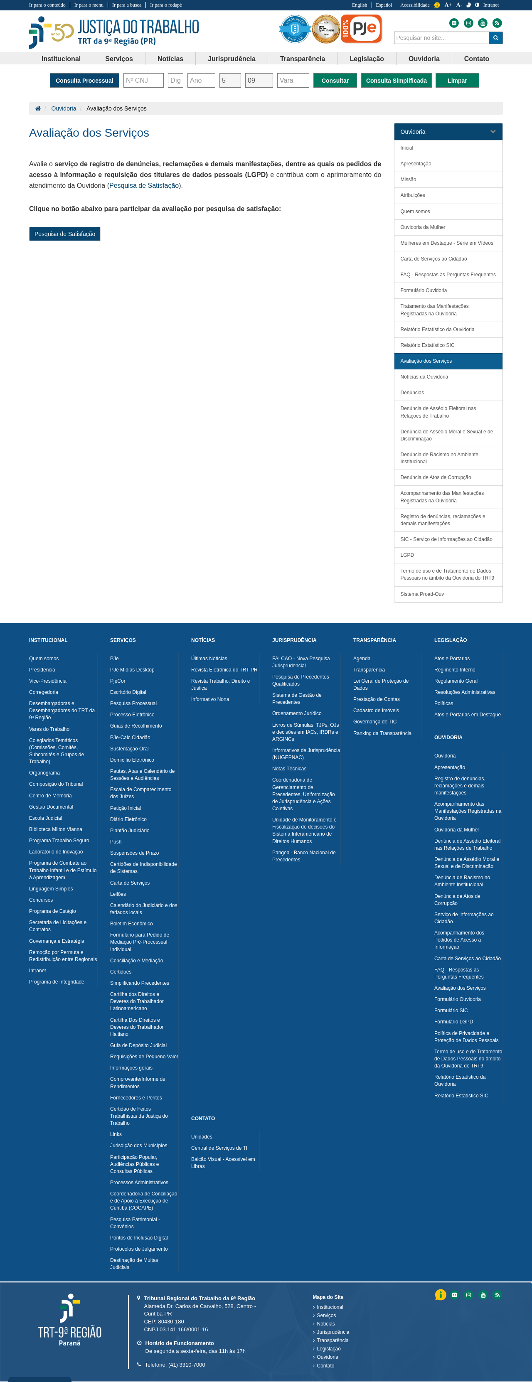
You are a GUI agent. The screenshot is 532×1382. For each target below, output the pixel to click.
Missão (408, 179)
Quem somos (415, 211)
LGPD (407, 555)
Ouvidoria (64, 108)
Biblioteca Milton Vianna (55, 829)
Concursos (41, 900)
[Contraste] (477, 5)
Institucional (330, 1307)
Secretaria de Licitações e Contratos (57, 926)
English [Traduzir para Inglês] (359, 5)
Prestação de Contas (376, 699)
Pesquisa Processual (133, 703)
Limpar (457, 80)
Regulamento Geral (456, 681)
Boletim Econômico (131, 924)
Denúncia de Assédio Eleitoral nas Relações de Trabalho (438, 412)
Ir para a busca (126, 5)
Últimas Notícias (209, 658)
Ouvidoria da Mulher (423, 227)
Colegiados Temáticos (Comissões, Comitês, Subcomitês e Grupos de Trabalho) (56, 751)
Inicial (407, 148)
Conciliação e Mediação (136, 961)
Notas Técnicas (289, 769)
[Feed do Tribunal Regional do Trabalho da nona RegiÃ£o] (496, 1295)
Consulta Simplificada (396, 80)
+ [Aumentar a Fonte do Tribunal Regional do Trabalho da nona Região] (448, 5)
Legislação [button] (367, 58)
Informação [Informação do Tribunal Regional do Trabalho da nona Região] (437, 5)
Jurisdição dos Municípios (138, 1145)
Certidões (120, 972)
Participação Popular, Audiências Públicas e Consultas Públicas (134, 1164)
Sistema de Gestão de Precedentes (297, 698)
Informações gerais (131, 1068)
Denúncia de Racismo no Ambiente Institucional (439, 458)
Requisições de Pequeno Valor (144, 1057)
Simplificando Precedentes (139, 983)
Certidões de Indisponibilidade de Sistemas (143, 867)
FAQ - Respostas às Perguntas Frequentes (448, 275)
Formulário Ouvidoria (424, 290)
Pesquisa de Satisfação (144, 185)
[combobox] (441, 38)
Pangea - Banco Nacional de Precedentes (304, 856)
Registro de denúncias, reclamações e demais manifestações (443, 520)
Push (115, 842)
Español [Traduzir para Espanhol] (384, 5)
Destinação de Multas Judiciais (134, 1263)
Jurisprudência (333, 1332)
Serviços (326, 1315)
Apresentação (416, 164)
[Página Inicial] (38, 108)
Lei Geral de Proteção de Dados (381, 684)
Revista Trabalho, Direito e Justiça (220, 684)
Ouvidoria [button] (424, 58)
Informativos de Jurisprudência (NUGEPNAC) (306, 754)
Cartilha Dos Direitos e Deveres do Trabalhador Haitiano (137, 1027)
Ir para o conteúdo (47, 5)
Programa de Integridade (56, 982)
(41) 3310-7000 (186, 1365)
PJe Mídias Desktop (132, 670)
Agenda (361, 658)
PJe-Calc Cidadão (130, 737)
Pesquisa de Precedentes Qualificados (300, 680)
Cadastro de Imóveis (376, 710)
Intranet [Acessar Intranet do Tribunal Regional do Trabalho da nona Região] (491, 5)
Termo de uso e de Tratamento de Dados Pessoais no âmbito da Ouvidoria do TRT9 (448, 574)
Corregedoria (43, 692)
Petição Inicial (125, 808)
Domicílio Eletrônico (132, 760)
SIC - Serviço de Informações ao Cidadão (447, 539)
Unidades (201, 1137)
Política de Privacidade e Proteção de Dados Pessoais (466, 1036)
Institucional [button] (61, 58)
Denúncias (412, 393)
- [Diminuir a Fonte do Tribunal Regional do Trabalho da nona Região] (459, 5)
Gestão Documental (51, 807)
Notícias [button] (170, 58)
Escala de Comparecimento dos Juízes (140, 793)
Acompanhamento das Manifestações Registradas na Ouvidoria (442, 496)
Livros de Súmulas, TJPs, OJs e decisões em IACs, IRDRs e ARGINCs (305, 732)
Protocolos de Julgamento (139, 1249)
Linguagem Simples (51, 889)
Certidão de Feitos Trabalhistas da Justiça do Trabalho (139, 1116)
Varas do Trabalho (49, 729)
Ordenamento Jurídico (297, 713)
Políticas (443, 703)
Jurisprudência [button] (232, 58)
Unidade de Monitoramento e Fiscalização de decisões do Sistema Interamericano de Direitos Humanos (304, 830)
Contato (326, 1366)
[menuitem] (61, 58)
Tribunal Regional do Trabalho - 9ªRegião (114, 32)
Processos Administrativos (139, 1182)
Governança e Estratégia (56, 941)
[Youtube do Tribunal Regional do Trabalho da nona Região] (482, 23)
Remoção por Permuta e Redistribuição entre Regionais (63, 955)
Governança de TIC (375, 722)
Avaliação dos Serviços (426, 361)
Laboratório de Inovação (56, 852)
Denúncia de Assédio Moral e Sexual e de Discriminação (447, 435)
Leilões (118, 894)
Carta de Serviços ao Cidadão (434, 259)
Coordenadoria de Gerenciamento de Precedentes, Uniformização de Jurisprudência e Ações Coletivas (303, 794)
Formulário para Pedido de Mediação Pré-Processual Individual (139, 942)
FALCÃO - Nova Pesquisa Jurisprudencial (301, 662)
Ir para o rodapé (166, 5)
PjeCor (118, 681)
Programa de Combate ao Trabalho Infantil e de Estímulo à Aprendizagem (62, 870)
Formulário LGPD (453, 1022)
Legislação (329, 1349)
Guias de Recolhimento (136, 726)
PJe (114, 658)
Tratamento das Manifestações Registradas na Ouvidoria (435, 309)
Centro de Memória (50, 796)
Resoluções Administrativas (464, 692)
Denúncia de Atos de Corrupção (436, 477)
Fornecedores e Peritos (136, 1098)
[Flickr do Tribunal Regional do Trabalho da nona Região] (454, 23)
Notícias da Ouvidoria (424, 377)
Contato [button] (476, 58)
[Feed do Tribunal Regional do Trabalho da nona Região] (496, 23)
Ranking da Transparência (382, 733)
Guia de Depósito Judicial (138, 1045)
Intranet (37, 971)
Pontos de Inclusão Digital (139, 1238)
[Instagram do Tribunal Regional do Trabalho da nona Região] (468, 23)
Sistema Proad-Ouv (422, 594)
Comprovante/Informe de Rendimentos (137, 1082)
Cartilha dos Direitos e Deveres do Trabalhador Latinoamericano (137, 1001)
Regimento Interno (454, 670)
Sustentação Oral (129, 749)
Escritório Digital (128, 692)
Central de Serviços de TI (219, 1148)
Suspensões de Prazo (134, 853)
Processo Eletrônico (132, 715)
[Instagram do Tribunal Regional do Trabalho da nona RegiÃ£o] (468, 1295)
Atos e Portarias (452, 658)
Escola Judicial (45, 818)
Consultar (335, 80)
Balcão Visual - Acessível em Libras (223, 1162)
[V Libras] (468, 5)
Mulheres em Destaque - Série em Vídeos (447, 243)
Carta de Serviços (130, 883)
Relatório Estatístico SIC (428, 345)
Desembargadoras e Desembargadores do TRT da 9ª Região (62, 711)
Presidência (42, 670)
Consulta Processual (84, 80)
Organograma (44, 773)
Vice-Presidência (47, 681)
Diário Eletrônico (128, 819)
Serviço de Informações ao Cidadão (464, 918)
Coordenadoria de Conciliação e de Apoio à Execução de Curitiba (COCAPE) (143, 1201)
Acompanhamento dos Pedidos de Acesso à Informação (459, 940)
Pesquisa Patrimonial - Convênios (135, 1223)
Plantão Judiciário (130, 831)
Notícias (326, 1324)
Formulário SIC (451, 1010)
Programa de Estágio (52, 911)
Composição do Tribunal (56, 784)
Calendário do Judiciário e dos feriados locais (143, 908)
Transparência (369, 670)
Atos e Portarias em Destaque (467, 715)
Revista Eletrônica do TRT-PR (224, 670)
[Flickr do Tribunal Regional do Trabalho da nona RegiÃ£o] (454, 1295)
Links (116, 1134)
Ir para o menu (88, 5)
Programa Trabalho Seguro (59, 840)
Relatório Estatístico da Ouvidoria (438, 329)
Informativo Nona (210, 699)
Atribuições (413, 195)
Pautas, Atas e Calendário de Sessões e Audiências (142, 774)
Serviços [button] (119, 58)
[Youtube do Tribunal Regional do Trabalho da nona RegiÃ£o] (482, 1295)
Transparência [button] (302, 58)
